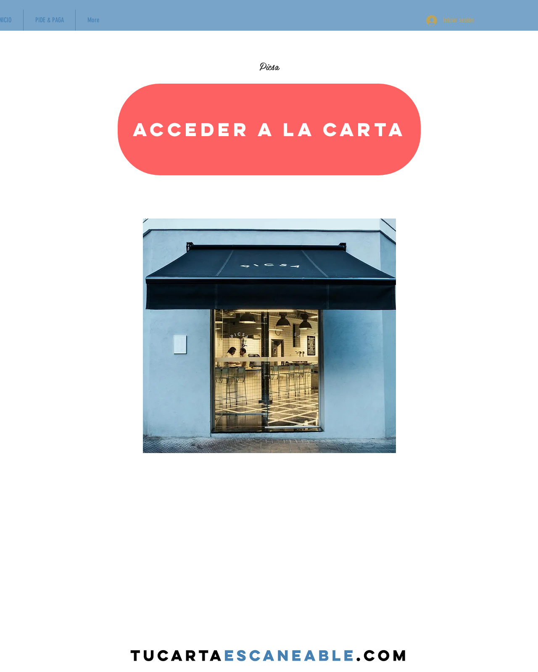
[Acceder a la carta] (269, 129)
